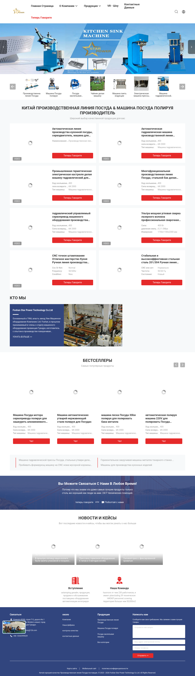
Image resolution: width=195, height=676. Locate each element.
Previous (3, 47)
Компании (66, 620)
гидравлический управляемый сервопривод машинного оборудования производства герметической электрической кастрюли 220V (71, 220)
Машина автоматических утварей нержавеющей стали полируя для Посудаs (74, 418)
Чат (31, 441)
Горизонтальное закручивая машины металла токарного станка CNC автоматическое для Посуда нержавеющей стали (137, 460)
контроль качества (70, 631)
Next (191, 47)
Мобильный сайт (89, 669)
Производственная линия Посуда (32, 94)
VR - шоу (113, 5)
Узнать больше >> (22, 337)
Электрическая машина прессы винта (141, 95)
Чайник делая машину (97, 94)
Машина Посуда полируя (53, 94)
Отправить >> (143, 656)
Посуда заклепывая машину (75, 95)
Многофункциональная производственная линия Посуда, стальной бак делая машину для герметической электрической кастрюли (158, 177)
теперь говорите (72, 155)
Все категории (103, 642)
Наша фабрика (68, 625)
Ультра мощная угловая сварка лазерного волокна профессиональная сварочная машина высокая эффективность (161, 220)
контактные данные (70, 636)
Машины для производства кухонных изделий (126, 465)
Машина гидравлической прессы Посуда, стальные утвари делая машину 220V (55, 460)
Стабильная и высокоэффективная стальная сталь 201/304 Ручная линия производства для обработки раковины (160, 262)
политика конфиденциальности (115, 669)
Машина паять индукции (119, 94)
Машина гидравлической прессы (163, 95)
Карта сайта (72, 669)
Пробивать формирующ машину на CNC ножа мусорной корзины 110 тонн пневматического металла (55, 465)
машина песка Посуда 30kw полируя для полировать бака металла (118, 418)
